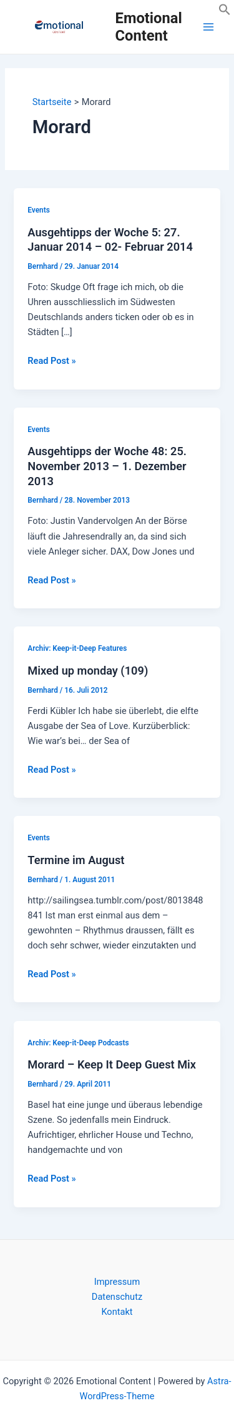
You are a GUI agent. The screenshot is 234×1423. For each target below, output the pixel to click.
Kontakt (116, 1311)
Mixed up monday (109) (87, 670)
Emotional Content (148, 26)
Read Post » (51, 360)
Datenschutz (117, 1296)
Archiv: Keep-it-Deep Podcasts (78, 1042)
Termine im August (75, 860)
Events (38, 210)
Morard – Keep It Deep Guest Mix (111, 1064)
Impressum (117, 1281)
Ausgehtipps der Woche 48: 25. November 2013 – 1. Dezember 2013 (107, 466)
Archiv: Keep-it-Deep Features (77, 648)
